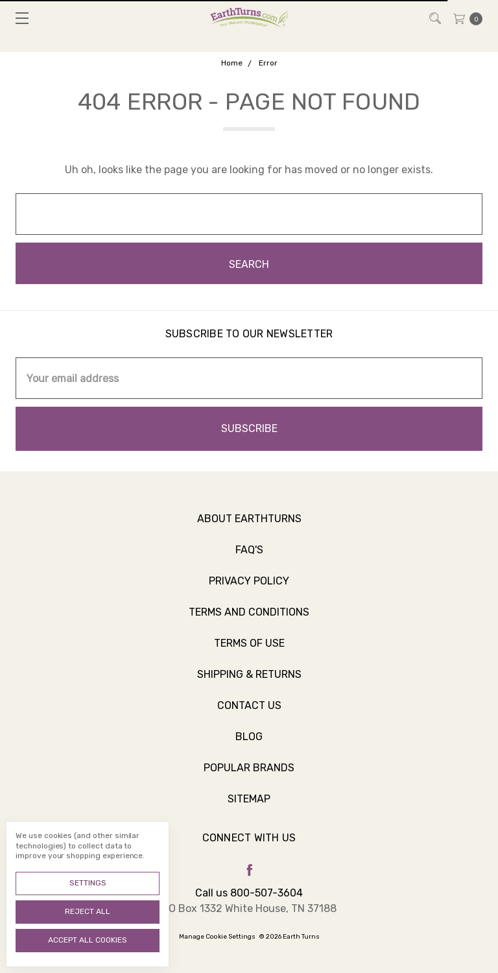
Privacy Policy (249, 588)
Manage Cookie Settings (217, 937)
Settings (87, 882)
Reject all (87, 911)
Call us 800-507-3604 (249, 893)
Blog (249, 744)
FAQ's (249, 557)
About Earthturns (249, 526)
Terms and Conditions (249, 619)
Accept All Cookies (87, 939)
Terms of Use (249, 650)
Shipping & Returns (249, 681)
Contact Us (249, 712)
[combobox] (249, 214)
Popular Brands (249, 775)
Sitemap (249, 806)
